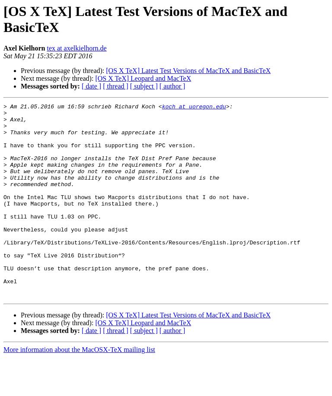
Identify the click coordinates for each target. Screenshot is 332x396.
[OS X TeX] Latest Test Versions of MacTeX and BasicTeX (188, 70)
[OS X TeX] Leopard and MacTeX (143, 78)
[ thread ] (115, 86)
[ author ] (172, 86)
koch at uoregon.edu (194, 107)
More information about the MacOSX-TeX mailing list (79, 388)
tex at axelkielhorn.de (76, 48)
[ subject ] (144, 86)
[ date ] (91, 86)
